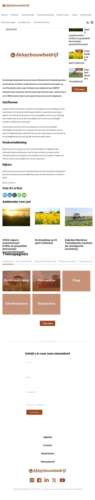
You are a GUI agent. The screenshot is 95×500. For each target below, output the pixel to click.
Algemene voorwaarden (52, 489)
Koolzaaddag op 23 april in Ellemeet (46, 241)
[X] (14, 195)
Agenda (47, 437)
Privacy (39, 489)
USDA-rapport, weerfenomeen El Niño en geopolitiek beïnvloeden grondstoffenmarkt (14, 246)
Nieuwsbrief (48, 461)
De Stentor (11, 183)
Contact (47, 445)
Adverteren (47, 453)
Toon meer (79, 89)
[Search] (88, 22)
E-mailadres (30, 392)
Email (28, 377)
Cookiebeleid (77, 489)
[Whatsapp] (19, 195)
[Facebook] (5, 195)
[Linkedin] (10, 195)
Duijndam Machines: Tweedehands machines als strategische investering (78, 244)
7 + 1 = (28, 363)
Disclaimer (67, 489)
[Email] (24, 195)
